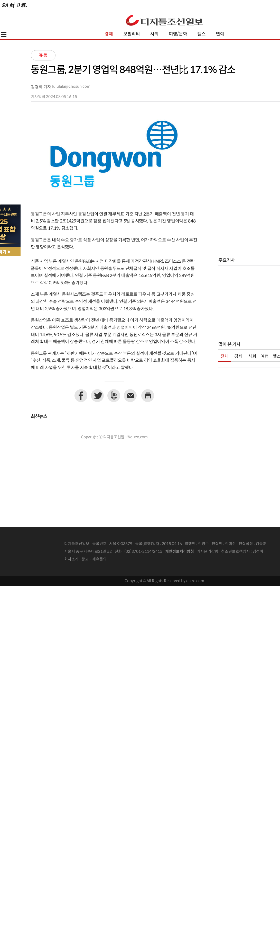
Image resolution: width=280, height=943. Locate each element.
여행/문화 (178, 34)
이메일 (130, 395)
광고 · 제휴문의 (94, 559)
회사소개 (71, 559)
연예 (220, 34)
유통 (43, 55)
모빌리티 (131, 34)
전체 (224, 356)
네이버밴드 (113, 395)
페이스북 (80, 395)
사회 (154, 34)
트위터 (97, 395)
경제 (109, 34)
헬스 (201, 34)
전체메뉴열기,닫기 (3, 34)
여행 (264, 356)
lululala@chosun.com (71, 86)
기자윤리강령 (207, 551)
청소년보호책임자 (235, 551)
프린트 (147, 395)
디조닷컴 (164, 20)
